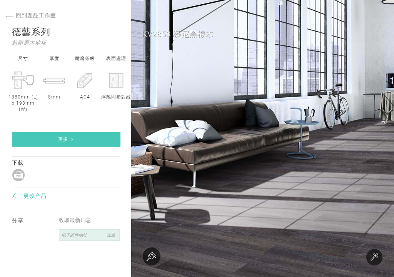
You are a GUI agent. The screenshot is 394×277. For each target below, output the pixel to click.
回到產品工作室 (31, 15)
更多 (63, 139)
